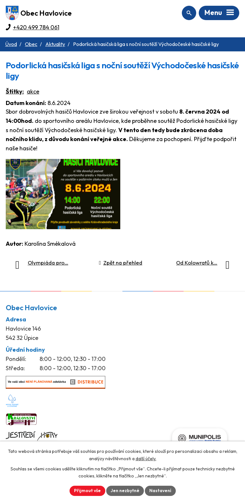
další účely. (146, 458)
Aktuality (55, 44)
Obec (31, 44)
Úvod (11, 44)
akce (33, 91)
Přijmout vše (87, 490)
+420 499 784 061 (36, 27)
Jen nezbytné (125, 490)
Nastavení (160, 490)
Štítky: (15, 91)
